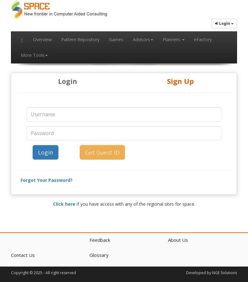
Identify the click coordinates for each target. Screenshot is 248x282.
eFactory (203, 39)
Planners (174, 39)
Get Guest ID (102, 152)
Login (67, 81)
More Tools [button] (34, 55)
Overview (42, 39)
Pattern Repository (80, 39)
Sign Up (180, 81)
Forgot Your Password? (47, 180)
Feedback (99, 240)
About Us (178, 240)
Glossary (99, 255)
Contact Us (23, 255)
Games (116, 39)
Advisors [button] (143, 39)
